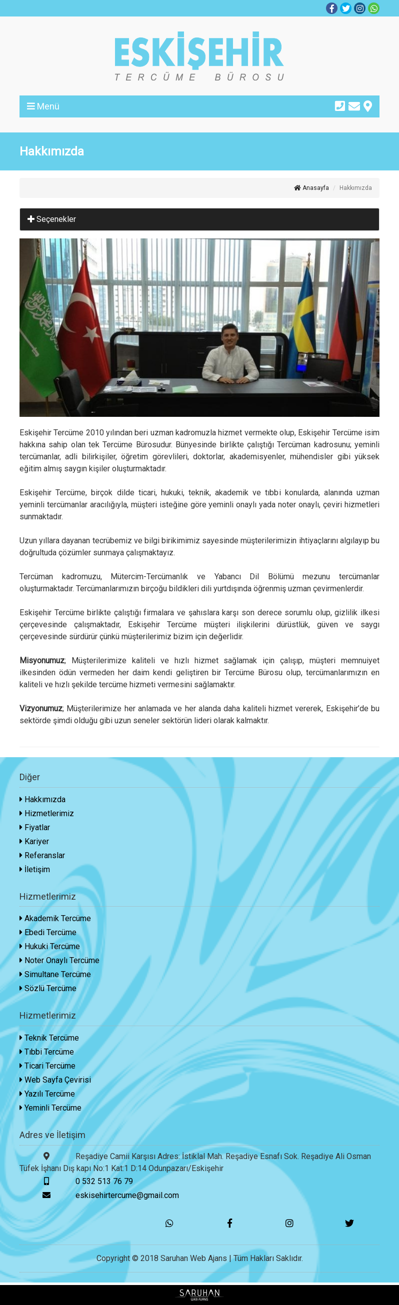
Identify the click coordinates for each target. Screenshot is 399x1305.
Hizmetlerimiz (47, 813)
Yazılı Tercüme (47, 1094)
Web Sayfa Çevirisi (55, 1080)
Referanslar (42, 855)
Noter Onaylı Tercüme (60, 960)
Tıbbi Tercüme (47, 1052)
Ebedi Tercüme (48, 932)
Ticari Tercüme (48, 1066)
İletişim (35, 869)
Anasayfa (311, 187)
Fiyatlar (35, 827)
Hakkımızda (43, 799)
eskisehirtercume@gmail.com (99, 1195)
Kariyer (34, 841)
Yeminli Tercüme (51, 1108)
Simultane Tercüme (55, 974)
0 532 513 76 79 (76, 1181)
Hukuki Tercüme (50, 946)
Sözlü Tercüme (48, 988)
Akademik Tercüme (55, 918)
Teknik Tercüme (49, 1038)
